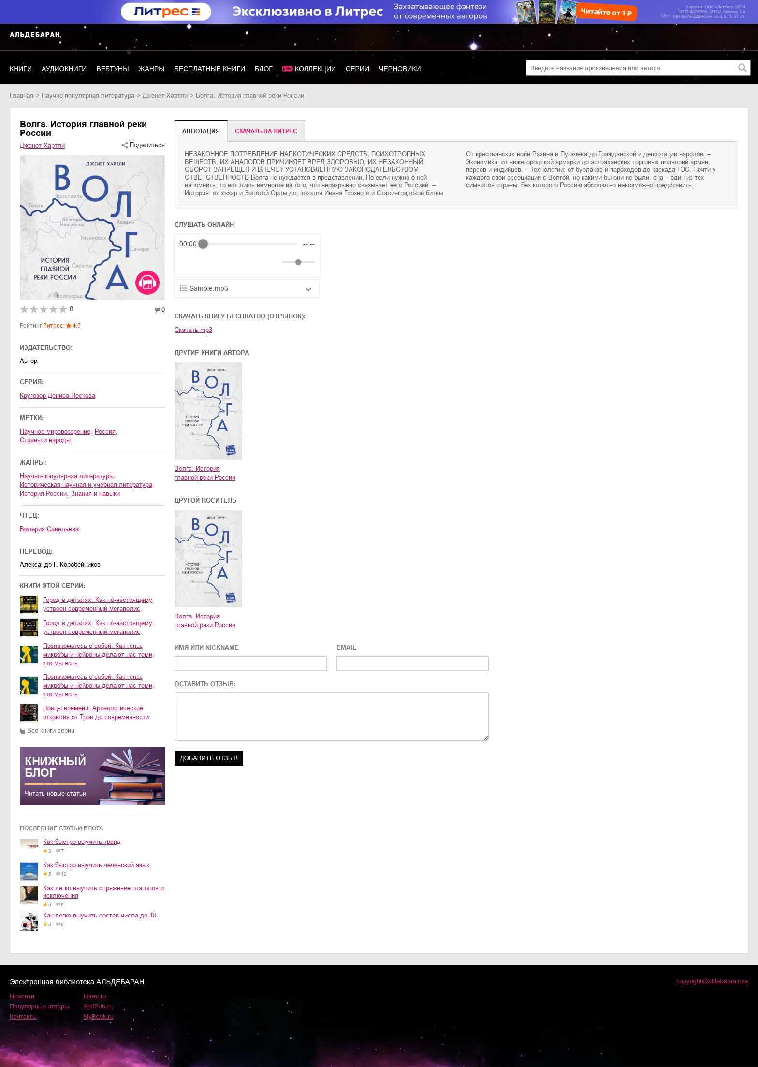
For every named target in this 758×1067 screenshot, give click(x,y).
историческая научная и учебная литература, (87, 484)
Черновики (400, 69)
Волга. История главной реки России (205, 473)
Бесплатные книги (210, 69)
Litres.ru (95, 996)
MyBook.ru (99, 1016)
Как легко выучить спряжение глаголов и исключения (103, 892)
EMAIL (346, 647)
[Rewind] (189, 262)
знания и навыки (95, 493)
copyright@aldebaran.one (712, 981)
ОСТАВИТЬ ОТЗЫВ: (205, 684)
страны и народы (45, 440)
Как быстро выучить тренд (82, 841)
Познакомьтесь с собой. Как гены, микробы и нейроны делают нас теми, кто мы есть (98, 654)
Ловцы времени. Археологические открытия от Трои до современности (96, 713)
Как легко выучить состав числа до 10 (99, 915)
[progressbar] (250, 244)
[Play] (210, 262)
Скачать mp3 (193, 329)
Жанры (152, 69)
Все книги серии (50, 730)
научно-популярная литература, (67, 476)
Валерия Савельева (49, 529)
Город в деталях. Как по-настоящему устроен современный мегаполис (97, 604)
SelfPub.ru (98, 1006)
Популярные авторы (39, 1006)
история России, (44, 493)
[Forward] (231, 262)
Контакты (23, 1016)
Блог (264, 69)
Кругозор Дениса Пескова (57, 395)
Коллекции (315, 69)
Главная (21, 95)
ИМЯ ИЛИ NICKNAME (207, 647)
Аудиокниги (64, 69)
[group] (247, 255)
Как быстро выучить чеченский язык (96, 865)
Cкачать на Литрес (266, 131)
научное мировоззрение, (56, 431)
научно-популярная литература (88, 95)
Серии (357, 69)
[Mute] (272, 262)
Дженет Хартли (165, 95)
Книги (21, 69)
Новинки (22, 996)
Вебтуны (112, 69)
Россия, (106, 431)
